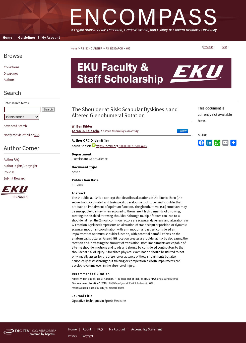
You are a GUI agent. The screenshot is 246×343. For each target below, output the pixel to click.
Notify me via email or (21, 135)
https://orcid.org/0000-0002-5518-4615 (119, 146)
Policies (9, 172)
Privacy (72, 336)
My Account (117, 329)
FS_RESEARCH (114, 48)
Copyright (87, 336)
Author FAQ (11, 159)
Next (224, 47)
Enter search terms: (16, 103)
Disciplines (11, 73)
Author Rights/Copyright (20, 166)
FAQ (100, 329)
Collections (11, 67)
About (87, 329)
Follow (182, 130)
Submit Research (15, 178)
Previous (208, 47)
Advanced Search (15, 126)
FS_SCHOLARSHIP (91, 48)
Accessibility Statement (146, 329)
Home (74, 48)
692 (128, 48)
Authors (9, 80)
